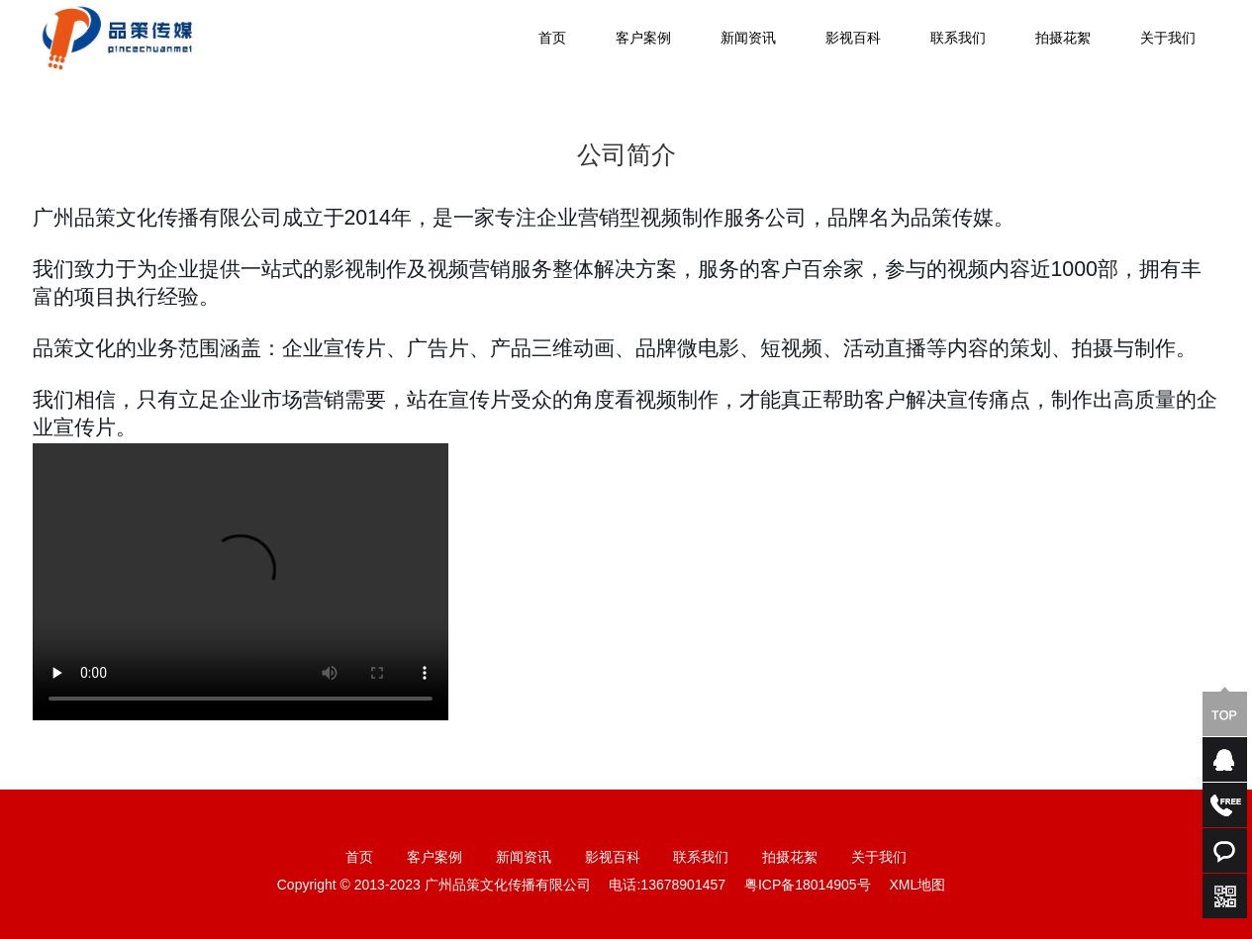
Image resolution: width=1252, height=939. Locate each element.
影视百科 (853, 39)
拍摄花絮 (1063, 39)
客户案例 (643, 39)
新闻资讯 (748, 39)
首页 (552, 39)
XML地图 (917, 886)
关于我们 (1168, 39)
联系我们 (958, 39)
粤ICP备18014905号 (807, 886)
